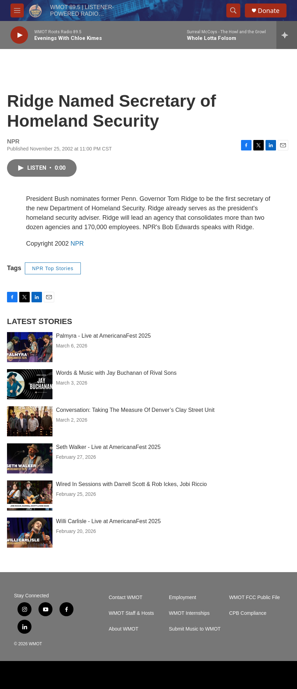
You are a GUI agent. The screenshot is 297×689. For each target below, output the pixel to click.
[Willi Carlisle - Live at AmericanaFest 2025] (29, 533)
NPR (77, 243)
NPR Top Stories (52, 268)
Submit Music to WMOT (195, 629)
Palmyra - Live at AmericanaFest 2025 (103, 336)
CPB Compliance (248, 613)
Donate (269, 10)
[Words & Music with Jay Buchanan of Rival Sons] (29, 384)
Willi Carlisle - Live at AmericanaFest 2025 (108, 521)
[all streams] (286, 35)
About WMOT (124, 629)
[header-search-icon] (233, 10)
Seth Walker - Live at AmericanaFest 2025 (108, 447)
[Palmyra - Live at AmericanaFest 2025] (29, 347)
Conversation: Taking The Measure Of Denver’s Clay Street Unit (135, 410)
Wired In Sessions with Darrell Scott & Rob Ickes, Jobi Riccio (131, 484)
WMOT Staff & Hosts (131, 613)
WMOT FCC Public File (254, 597)
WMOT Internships (189, 613)
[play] (19, 35)
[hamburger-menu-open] (17, 10)
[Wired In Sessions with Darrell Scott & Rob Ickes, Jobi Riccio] (29, 495)
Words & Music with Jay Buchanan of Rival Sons (116, 373)
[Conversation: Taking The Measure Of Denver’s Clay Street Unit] (29, 421)
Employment (182, 597)
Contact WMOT (125, 597)
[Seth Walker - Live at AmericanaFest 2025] (29, 458)
